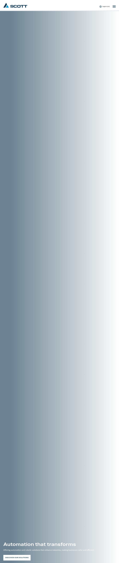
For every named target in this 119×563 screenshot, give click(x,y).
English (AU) (105, 6)
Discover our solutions (17, 558)
